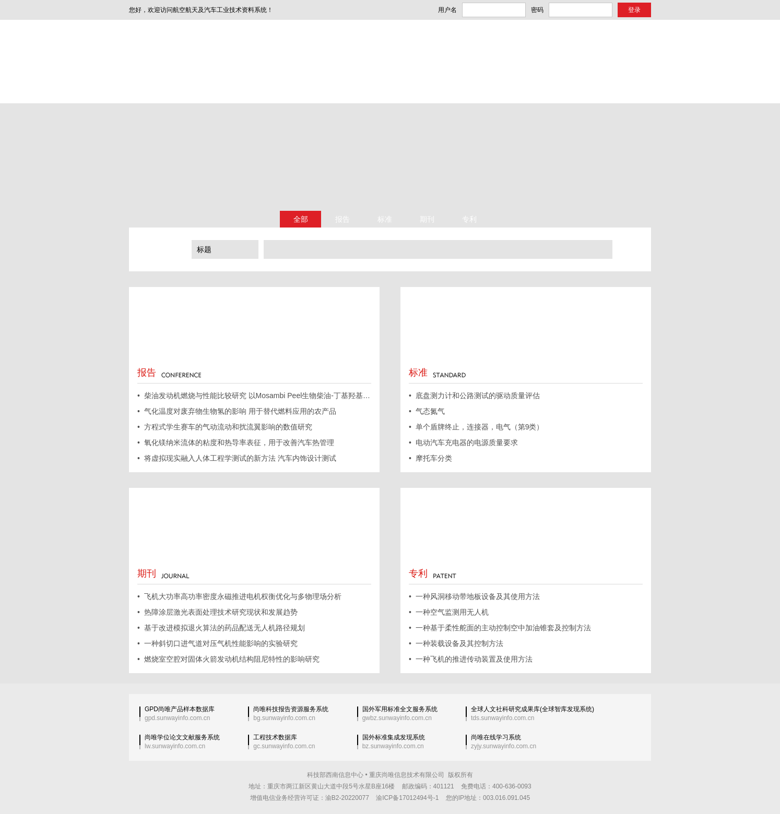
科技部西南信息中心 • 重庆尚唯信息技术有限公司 (375, 775)
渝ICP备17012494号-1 (407, 797)
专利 (469, 219)
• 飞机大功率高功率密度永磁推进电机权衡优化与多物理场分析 (239, 596)
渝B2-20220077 (347, 797)
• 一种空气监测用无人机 (449, 612)
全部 (300, 219)
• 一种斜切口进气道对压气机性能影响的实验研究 (217, 643)
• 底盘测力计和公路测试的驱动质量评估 (474, 395)
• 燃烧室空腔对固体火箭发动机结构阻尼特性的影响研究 (228, 659)
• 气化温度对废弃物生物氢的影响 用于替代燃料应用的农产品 (236, 411)
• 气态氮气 (427, 411)
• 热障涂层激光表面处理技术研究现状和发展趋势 (217, 612)
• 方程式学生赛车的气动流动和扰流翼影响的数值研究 (224, 427)
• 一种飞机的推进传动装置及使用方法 (471, 659)
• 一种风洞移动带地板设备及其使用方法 (474, 596)
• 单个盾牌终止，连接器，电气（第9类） (476, 427)
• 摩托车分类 (430, 458)
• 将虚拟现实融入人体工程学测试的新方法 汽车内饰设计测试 (236, 458)
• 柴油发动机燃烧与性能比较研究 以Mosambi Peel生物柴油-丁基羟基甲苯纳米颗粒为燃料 (254, 395)
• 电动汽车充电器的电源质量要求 (463, 442)
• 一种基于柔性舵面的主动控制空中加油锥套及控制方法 (500, 628)
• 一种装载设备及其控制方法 (456, 643)
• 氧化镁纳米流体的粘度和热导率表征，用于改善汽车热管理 (235, 442)
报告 (342, 219)
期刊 (427, 219)
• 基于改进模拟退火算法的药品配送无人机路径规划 (221, 628)
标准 (384, 219)
